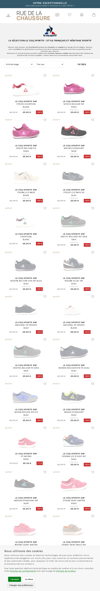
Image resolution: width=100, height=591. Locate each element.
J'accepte (14, 579)
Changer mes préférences (21, 585)
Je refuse (29, 579)
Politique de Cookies (66, 571)
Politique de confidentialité (23, 571)
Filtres (82, 64)
